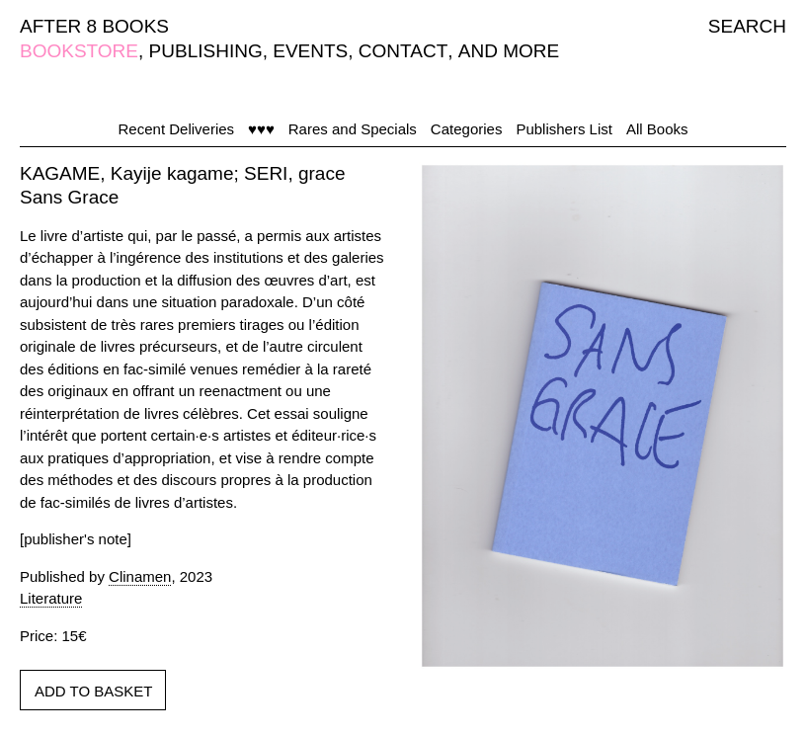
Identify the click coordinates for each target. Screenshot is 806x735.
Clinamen (140, 576)
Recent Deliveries (177, 129)
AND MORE (508, 51)
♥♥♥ (261, 129)
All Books (657, 129)
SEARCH (747, 26)
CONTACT (403, 51)
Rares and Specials (352, 129)
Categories (467, 129)
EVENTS (310, 51)
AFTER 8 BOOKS (94, 26)
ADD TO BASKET (93, 691)
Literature (51, 598)
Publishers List (564, 129)
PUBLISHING (206, 51)
